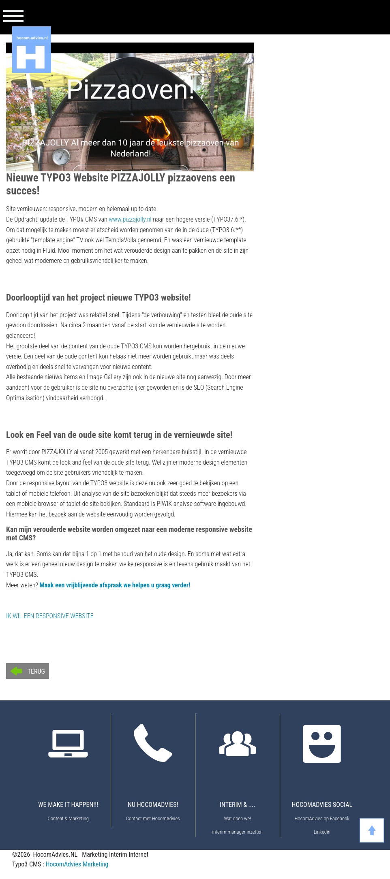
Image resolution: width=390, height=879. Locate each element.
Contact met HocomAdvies (153, 818)
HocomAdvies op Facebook (322, 818)
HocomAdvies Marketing (76, 864)
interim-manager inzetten (237, 832)
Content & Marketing (68, 818)
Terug (36, 671)
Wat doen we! (237, 818)
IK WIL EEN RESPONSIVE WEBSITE (49, 616)
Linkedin (322, 832)
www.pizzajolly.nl (130, 219)
